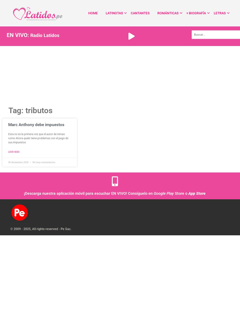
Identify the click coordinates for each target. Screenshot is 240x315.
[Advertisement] (120, 75)
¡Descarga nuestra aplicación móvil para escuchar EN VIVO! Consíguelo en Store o (115, 193)
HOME (93, 13)
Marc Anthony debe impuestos (36, 124)
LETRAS (220, 13)
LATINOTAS (114, 13)
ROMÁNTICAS (168, 13)
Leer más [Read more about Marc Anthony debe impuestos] (13, 152)
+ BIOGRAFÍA (196, 13)
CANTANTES (140, 13)
